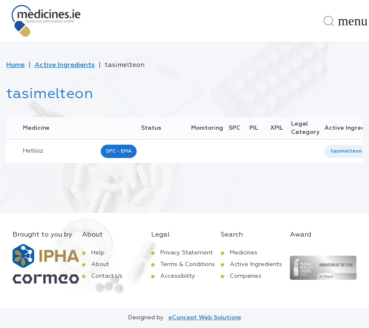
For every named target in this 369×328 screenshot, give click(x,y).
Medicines (243, 253)
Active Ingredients (65, 65)
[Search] (329, 21)
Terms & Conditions (187, 264)
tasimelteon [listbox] (346, 151)
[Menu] (353, 21)
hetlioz (33, 151)
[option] (346, 151)
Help (98, 253)
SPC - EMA (119, 151)
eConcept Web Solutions (204, 318)
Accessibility (177, 276)
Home (15, 65)
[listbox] (346, 151)
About (100, 264)
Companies (246, 276)
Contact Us (106, 276)
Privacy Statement (186, 253)
